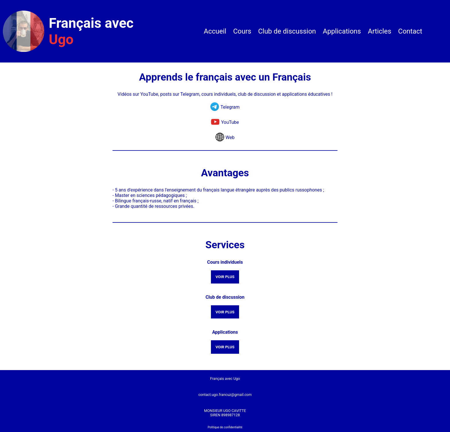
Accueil (215, 31)
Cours (242, 31)
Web (230, 137)
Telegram (229, 107)
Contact (410, 31)
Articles (379, 31)
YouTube (230, 122)
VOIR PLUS (225, 277)
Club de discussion (287, 31)
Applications (342, 31)
